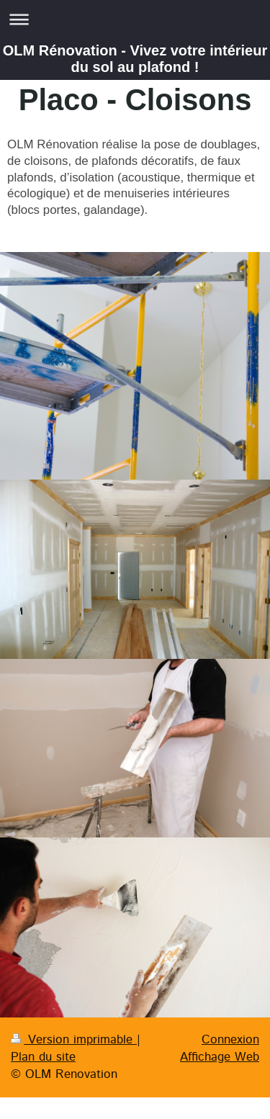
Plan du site (43, 1057)
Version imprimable (74, 1039)
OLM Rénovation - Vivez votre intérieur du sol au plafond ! (135, 58)
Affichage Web (219, 1057)
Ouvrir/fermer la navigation (135, 19)
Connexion (230, 1039)
